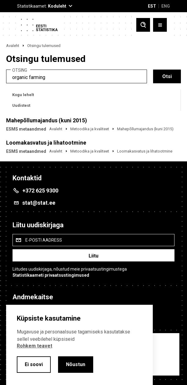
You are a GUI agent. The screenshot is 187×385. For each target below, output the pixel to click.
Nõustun (75, 364)
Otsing (19, 70)
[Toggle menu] (160, 25)
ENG (165, 6)
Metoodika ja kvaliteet (89, 129)
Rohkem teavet (34, 346)
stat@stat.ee (38, 203)
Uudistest (21, 105)
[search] (76, 76)
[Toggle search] (143, 25)
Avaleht (12, 45)
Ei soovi (34, 364)
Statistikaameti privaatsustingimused (51, 275)
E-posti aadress (43, 240)
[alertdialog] (79, 345)
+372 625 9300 (40, 190)
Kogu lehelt (23, 94)
